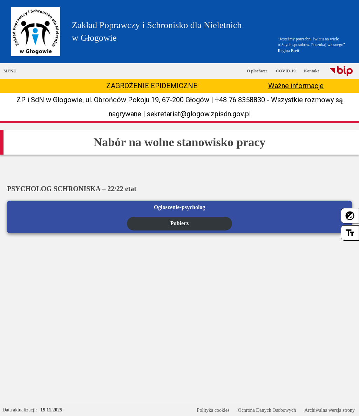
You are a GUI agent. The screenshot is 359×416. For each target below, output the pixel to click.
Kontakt (311, 71)
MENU (10, 71)
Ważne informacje (296, 86)
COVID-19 (286, 71)
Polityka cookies (213, 410)
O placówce (257, 71)
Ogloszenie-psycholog (179, 207)
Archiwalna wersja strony (329, 410)
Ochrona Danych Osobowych (267, 410)
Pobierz (179, 223)
